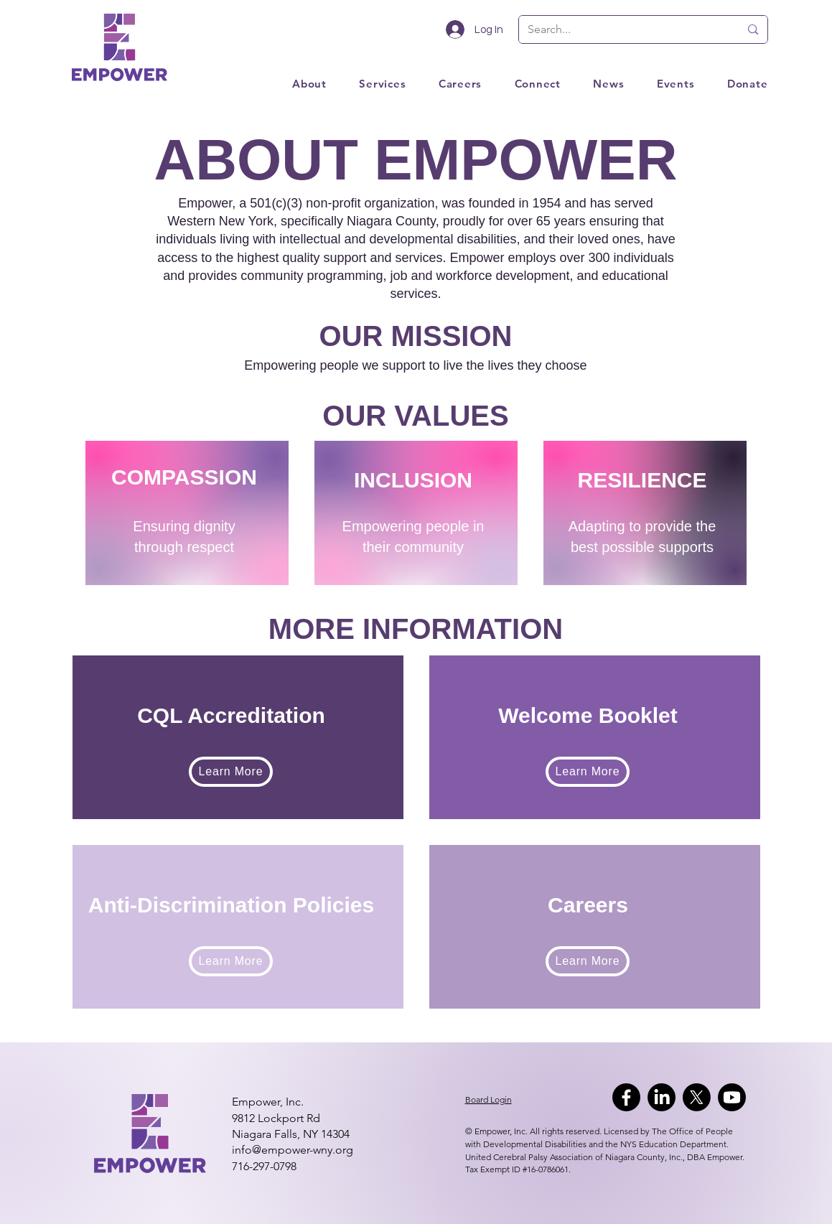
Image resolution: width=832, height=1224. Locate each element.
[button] (659, 83)
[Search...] (623, 29)
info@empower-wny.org (292, 1150)
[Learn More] (231, 772)
